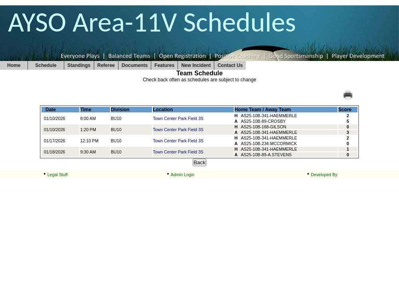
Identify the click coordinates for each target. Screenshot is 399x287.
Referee (106, 65)
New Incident (196, 65)
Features (164, 65)
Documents (135, 65)
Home (13, 65)
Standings (79, 65)
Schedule (45, 65)
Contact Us (230, 65)
